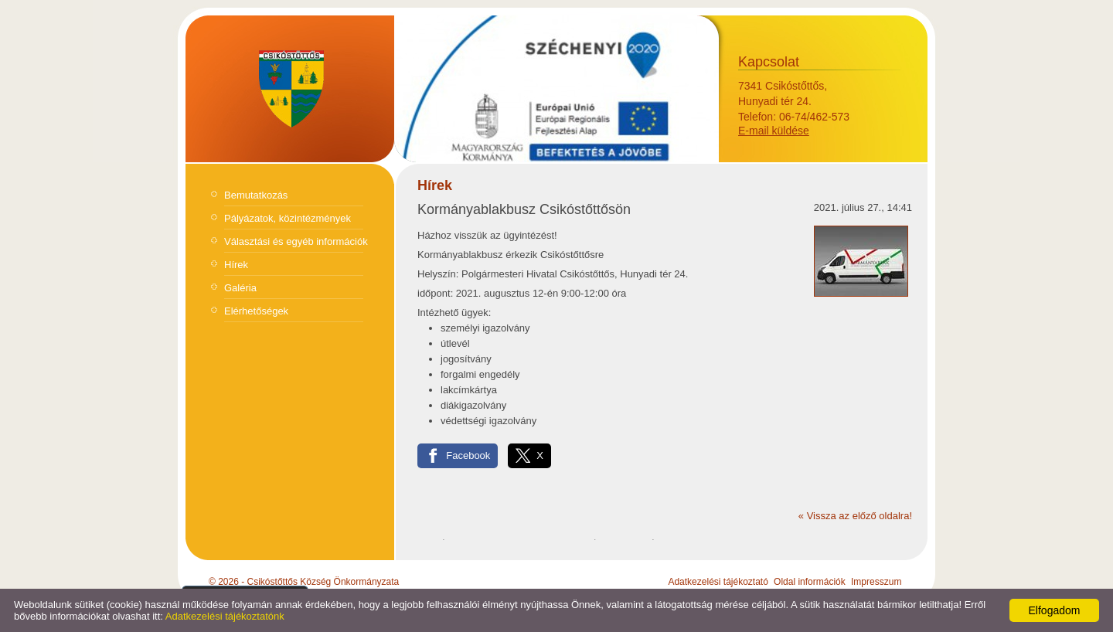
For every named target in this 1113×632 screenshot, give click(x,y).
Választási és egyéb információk (296, 241)
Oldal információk (810, 581)
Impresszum (876, 581)
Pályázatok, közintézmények (287, 218)
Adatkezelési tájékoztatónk (224, 616)
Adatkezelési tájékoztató (718, 581)
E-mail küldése (773, 130)
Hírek (236, 264)
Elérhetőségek (256, 311)
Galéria (240, 288)
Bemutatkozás (256, 195)
